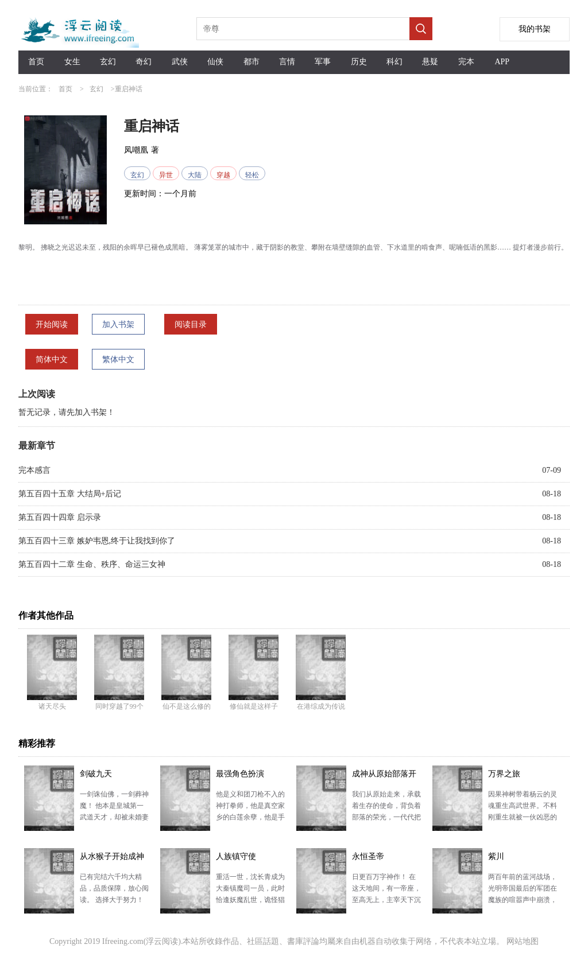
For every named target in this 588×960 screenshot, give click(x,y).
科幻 (394, 61)
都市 (251, 61)
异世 (166, 175)
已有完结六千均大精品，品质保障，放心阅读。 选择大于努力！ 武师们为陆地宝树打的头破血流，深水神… (114, 900)
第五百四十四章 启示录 (59, 517)
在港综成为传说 (321, 706)
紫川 (496, 856)
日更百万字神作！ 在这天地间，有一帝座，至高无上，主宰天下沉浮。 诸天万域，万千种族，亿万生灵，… (386, 900)
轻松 (252, 175)
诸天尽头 (52, 706)
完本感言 (34, 470)
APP (501, 61)
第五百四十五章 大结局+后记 (69, 493)
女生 (72, 61)
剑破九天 (96, 773)
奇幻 (144, 61)
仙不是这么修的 (187, 706)
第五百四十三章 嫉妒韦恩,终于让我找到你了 (96, 541)
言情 (287, 61)
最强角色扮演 (240, 773)
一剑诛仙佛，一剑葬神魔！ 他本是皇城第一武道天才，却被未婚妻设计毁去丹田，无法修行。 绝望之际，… (114, 817)
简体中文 (52, 359)
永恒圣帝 (368, 856)
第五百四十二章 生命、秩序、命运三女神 (91, 564)
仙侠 (215, 61)
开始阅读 (52, 324)
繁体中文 (118, 359)
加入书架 (118, 324)
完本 (466, 61)
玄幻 (108, 61)
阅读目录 (191, 324)
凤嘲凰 (136, 150)
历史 (359, 61)
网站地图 (522, 941)
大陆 (195, 175)
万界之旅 (504, 773)
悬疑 (430, 61)
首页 (36, 61)
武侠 (180, 61)
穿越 (223, 175)
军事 (323, 61)
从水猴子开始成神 (112, 856)
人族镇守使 (236, 856)
